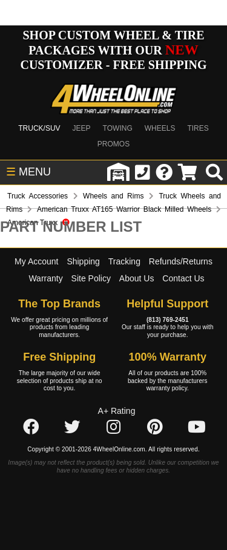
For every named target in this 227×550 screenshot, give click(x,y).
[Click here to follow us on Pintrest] (155, 428)
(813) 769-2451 (167, 319)
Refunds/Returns (180, 261)
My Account (36, 261)
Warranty (45, 278)
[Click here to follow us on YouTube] (197, 428)
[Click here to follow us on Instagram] (114, 428)
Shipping (83, 261)
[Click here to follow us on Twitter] (72, 428)
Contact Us (183, 278)
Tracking (124, 261)
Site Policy (91, 278)
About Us (136, 278)
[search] (214, 172)
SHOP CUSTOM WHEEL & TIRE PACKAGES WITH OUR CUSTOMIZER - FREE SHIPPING (113, 49)
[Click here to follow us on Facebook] (31, 428)
